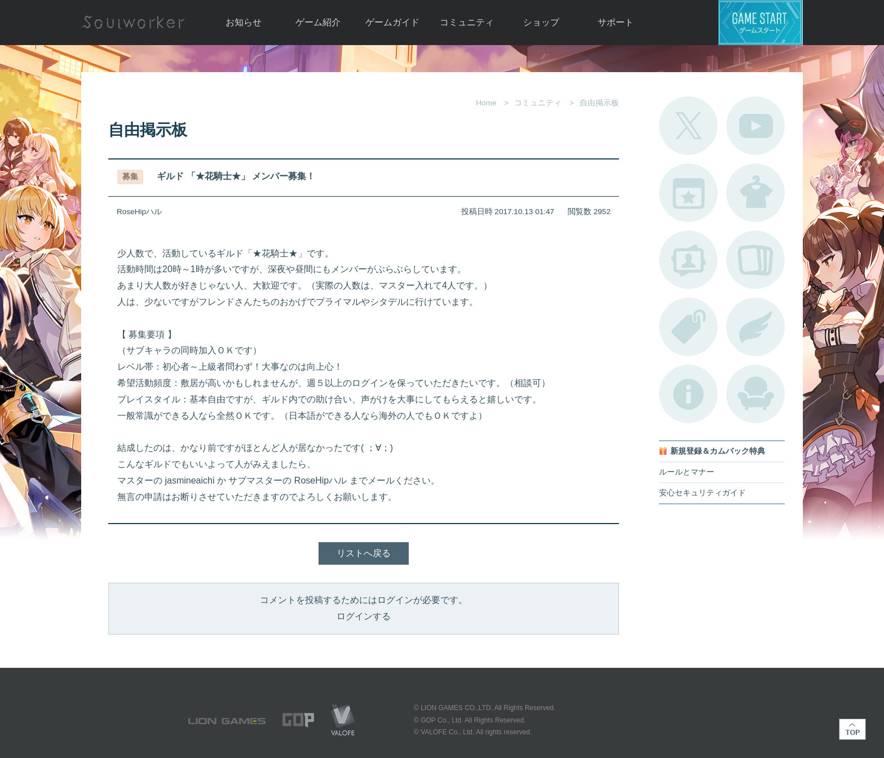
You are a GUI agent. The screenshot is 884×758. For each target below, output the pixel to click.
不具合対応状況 (688, 394)
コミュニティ (467, 22)
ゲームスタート (760, 22)
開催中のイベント (688, 192)
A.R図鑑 (755, 259)
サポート (616, 22)
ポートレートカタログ (688, 259)
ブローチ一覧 (755, 327)
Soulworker (133, 22)
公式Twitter (688, 125)
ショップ (541, 22)
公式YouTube (755, 125)
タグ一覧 (688, 327)
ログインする (364, 616)
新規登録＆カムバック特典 (717, 451)
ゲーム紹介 (318, 22)
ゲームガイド (392, 22)
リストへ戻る (364, 553)
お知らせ (244, 22)
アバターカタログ (755, 192)
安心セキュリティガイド (702, 493)
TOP (852, 729)
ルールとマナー (686, 472)
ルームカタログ (755, 394)
